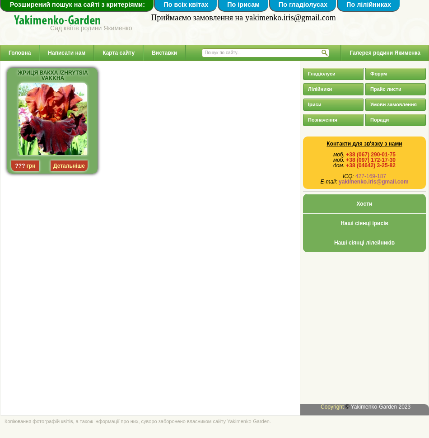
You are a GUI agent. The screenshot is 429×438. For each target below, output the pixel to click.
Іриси (314, 104)
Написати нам (66, 53)
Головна (20, 53)
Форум (378, 73)
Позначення (322, 119)
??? (20, 166)
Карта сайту (119, 53)
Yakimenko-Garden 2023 (381, 407)
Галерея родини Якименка (385, 53)
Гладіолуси (322, 73)
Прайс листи (385, 89)
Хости (365, 204)
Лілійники (320, 89)
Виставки (164, 53)
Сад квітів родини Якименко (91, 27)
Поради (379, 119)
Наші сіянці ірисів (364, 223)
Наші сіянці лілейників (364, 243)
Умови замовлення (393, 104)
